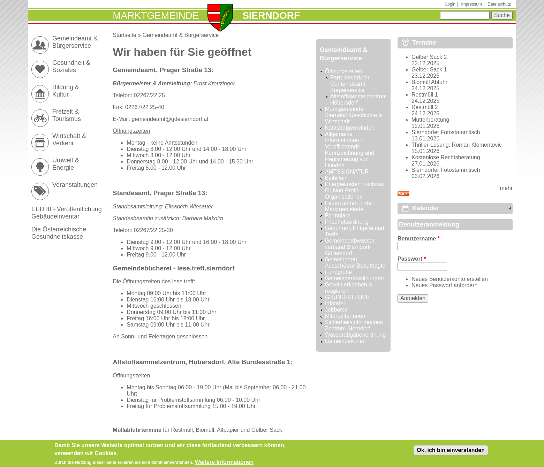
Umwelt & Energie (65, 164)
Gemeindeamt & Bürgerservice (181, 35)
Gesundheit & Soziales (71, 66)
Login (450, 4)
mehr (506, 188)
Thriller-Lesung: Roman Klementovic (456, 145)
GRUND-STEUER (347, 297)
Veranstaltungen (75, 184)
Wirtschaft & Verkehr (69, 139)
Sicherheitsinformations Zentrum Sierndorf (354, 325)
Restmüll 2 (424, 107)
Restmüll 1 (424, 95)
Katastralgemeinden (350, 128)
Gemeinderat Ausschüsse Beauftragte (355, 263)
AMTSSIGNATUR (347, 172)
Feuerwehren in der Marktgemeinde (349, 206)
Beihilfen (335, 178)
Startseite (124, 35)
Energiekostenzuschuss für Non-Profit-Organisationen (354, 190)
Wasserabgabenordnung (355, 335)
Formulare (337, 216)
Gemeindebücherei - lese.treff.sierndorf (173, 268)
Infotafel (335, 303)
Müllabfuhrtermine (137, 430)
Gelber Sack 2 (429, 57)
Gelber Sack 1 (429, 69)
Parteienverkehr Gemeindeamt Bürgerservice (350, 84)
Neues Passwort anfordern (444, 285)
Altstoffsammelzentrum (149, 362)
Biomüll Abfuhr (429, 82)
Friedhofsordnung (347, 222)
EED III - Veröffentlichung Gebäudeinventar (66, 213)
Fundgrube (338, 272)
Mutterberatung (430, 120)
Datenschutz (499, 4)
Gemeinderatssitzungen (354, 278)
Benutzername (419, 239)
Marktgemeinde (156, 15)
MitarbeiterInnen (345, 316)
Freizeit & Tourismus (66, 115)
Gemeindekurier (345, 341)
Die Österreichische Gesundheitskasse (58, 233)
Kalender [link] (425, 208)
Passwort (412, 259)
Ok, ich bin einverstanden (451, 452)
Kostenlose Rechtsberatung (445, 157)
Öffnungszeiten (343, 71)
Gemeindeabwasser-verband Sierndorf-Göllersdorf (351, 247)
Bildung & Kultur (65, 91)
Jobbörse (336, 310)
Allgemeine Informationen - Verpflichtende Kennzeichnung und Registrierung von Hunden (349, 149)
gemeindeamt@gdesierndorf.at (170, 119)
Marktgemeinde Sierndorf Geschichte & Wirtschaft (354, 115)
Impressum (471, 4)
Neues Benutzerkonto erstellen (449, 279)
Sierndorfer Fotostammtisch (445, 132)
